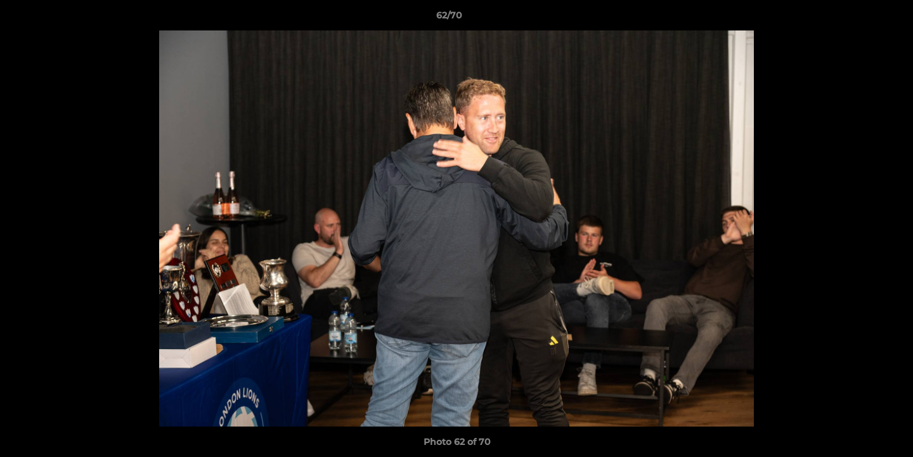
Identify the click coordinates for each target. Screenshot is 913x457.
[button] (859, 18)
